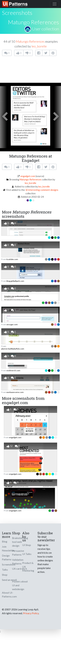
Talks (5, 569)
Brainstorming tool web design (20, 541)
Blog (4, 541)
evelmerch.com (13, 370)
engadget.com (27, 176)
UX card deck (19, 568)
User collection (45, 28)
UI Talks (26, 553)
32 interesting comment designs (41, 190)
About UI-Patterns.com (9, 594)
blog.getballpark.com (15, 281)
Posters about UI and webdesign (20, 585)
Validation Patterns (17, 561)
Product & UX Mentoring (28, 566)
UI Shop (26, 544)
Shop (4, 574)
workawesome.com (15, 392)
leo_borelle (39, 46)
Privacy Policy (31, 613)
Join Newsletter (8, 548)
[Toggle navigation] (54, 4)
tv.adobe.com (12, 259)
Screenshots (8, 564)
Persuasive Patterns (18, 552)
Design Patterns (6, 557)
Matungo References (33, 22)
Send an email (9, 579)
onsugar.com (12, 324)
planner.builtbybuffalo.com (12, 349)
